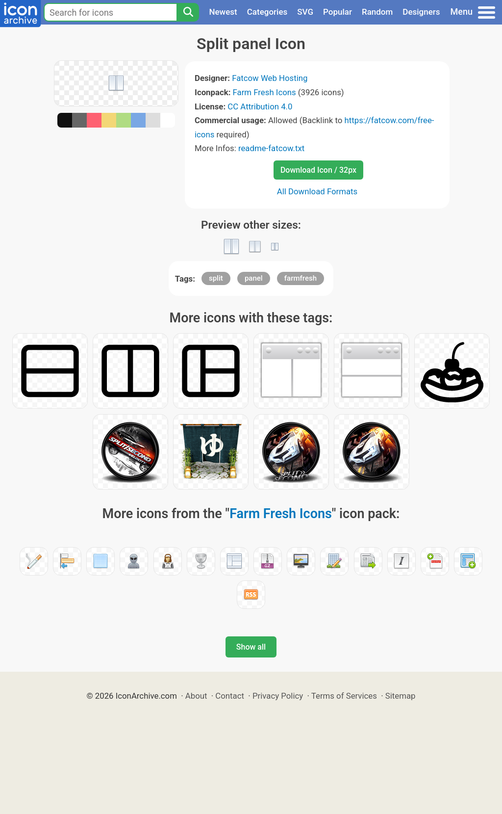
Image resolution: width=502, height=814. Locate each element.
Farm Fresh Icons (264, 92)
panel (254, 278)
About (196, 696)
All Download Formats (317, 191)
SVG (305, 12)
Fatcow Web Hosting (269, 78)
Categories (267, 12)
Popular (337, 12)
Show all (251, 647)
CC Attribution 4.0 (259, 106)
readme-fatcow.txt (271, 148)
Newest (223, 12)
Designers (421, 12)
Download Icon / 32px (318, 170)
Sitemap (400, 696)
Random (377, 12)
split (216, 278)
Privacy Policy (277, 696)
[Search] (187, 12)
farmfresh (300, 278)
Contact (229, 696)
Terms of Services (344, 696)
